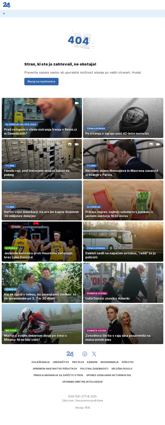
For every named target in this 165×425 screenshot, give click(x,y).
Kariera (92, 362)
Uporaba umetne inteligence (82, 381)
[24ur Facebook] (84, 354)
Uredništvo (61, 362)
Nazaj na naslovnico (41, 81)
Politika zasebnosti (94, 368)
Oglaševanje (40, 362)
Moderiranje (110, 362)
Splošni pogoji (121, 368)
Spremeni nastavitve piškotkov (55, 368)
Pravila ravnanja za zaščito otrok (58, 375)
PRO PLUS (78, 362)
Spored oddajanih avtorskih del (108, 375)
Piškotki (128, 362)
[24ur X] (94, 354)
